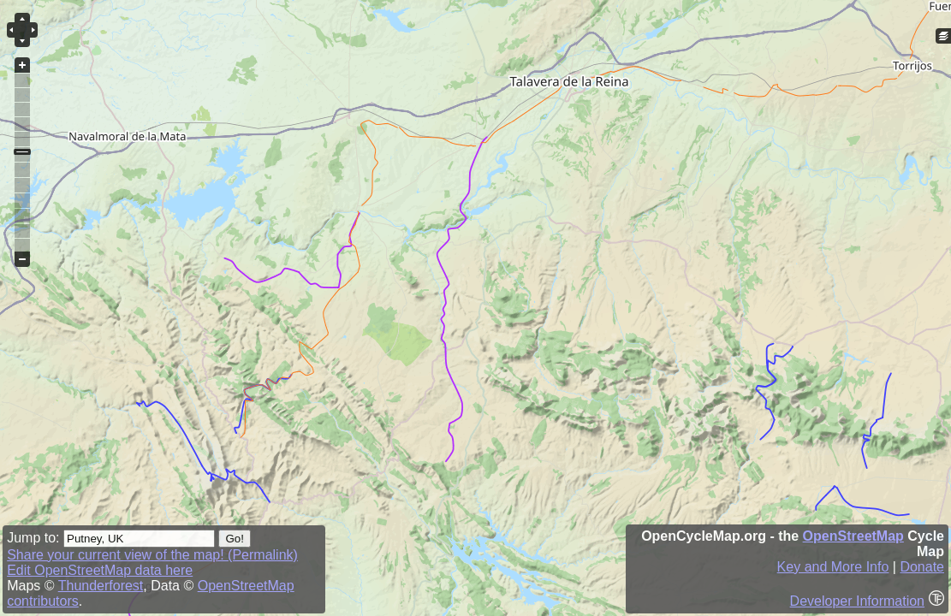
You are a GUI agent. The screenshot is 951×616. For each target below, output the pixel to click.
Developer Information (857, 601)
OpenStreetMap (853, 536)
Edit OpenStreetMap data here (100, 570)
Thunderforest (101, 585)
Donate (922, 567)
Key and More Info (833, 567)
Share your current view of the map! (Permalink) (152, 555)
